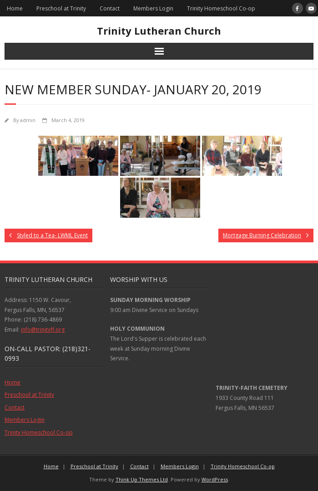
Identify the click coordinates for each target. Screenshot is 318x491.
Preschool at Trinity (61, 8)
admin (27, 120)
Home (15, 8)
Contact (110, 8)
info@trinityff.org (43, 329)
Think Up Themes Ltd (142, 479)
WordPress (215, 479)
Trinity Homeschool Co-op (221, 8)
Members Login (153, 8)
